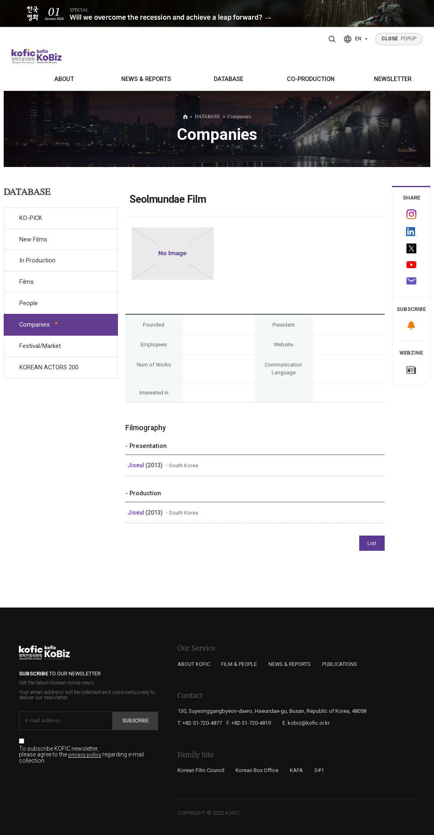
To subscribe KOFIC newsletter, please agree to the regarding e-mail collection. (81, 755)
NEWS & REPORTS (146, 79)
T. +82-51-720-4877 (200, 723)
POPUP (399, 39)
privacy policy (84, 755)
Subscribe (135, 721)
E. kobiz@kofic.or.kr (306, 723)
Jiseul (136, 465)
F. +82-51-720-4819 (248, 723)
